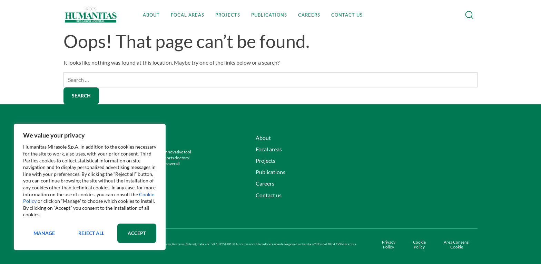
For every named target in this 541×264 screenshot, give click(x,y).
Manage (44, 233)
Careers (309, 15)
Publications (269, 15)
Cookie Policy (419, 244)
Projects (227, 15)
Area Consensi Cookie (457, 244)
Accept (137, 233)
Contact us (347, 15)
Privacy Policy (388, 244)
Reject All (91, 233)
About (151, 15)
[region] (90, 187)
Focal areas (187, 15)
